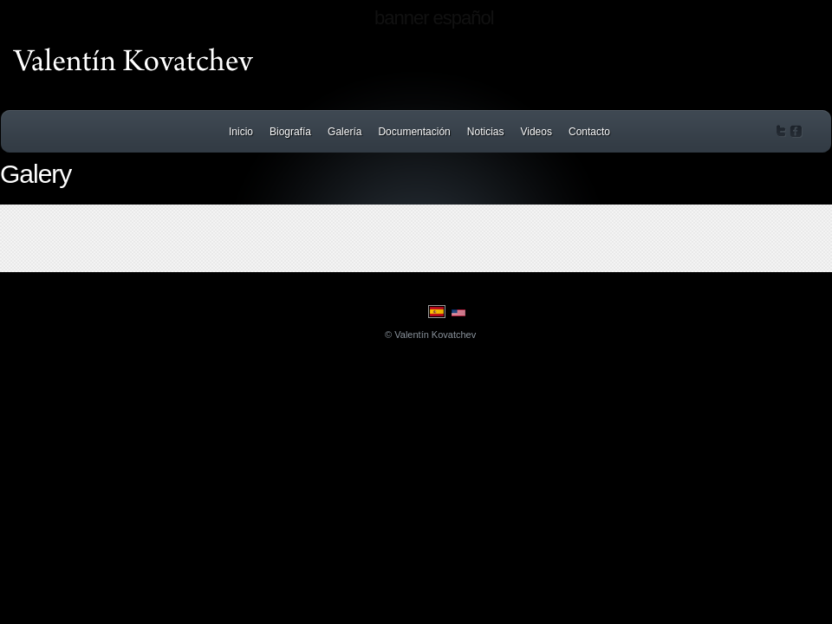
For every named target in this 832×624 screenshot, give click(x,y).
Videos (535, 132)
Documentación (414, 132)
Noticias (485, 132)
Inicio (241, 132)
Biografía (290, 132)
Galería (344, 132)
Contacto (589, 132)
